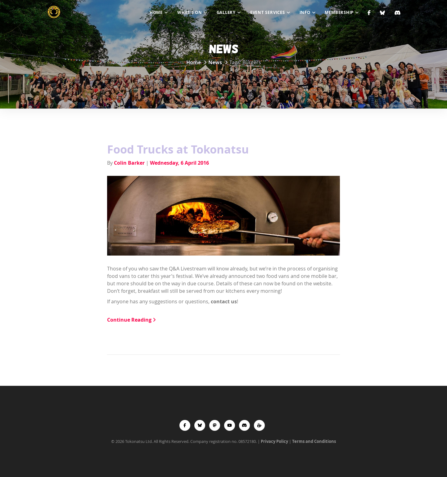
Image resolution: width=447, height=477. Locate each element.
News (215, 62)
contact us (224, 301)
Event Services (267, 12)
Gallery (226, 12)
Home (156, 12)
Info (305, 12)
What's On (189, 12)
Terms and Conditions (314, 441)
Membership (339, 12)
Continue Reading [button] (131, 319)
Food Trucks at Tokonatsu (178, 149)
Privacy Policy (274, 441)
